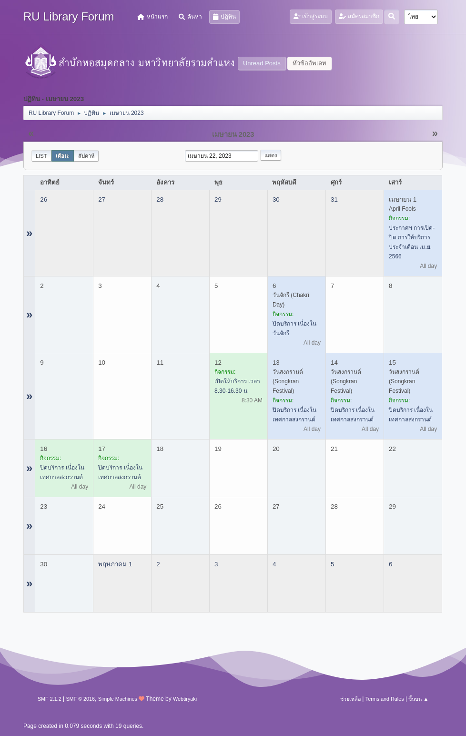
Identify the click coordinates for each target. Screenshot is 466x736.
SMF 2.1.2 (49, 699)
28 (159, 199)
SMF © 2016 (80, 699)
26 (43, 199)
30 (276, 199)
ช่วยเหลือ (350, 699)
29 (218, 199)
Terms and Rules (384, 699)
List (41, 156)
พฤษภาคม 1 (115, 564)
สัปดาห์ (86, 156)
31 (334, 199)
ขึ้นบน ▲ (418, 699)
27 (101, 199)
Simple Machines (117, 699)
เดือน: (63, 156)
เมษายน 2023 (233, 134)
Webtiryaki (185, 699)
